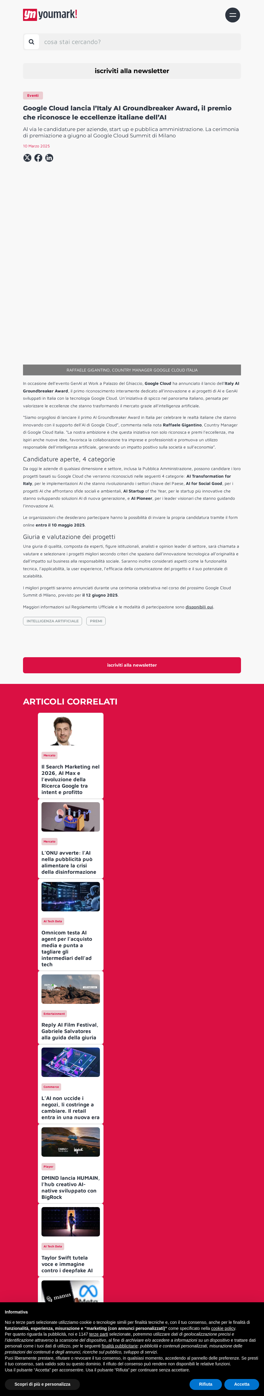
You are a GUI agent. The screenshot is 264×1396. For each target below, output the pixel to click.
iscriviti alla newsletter (132, 71)
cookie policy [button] (223, 1328)
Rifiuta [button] (206, 1384)
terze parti (98, 1334)
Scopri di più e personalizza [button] (42, 1384)
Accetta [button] (241, 1384)
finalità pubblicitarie (120, 1346)
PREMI (96, 536)
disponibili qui (199, 521)
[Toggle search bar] (31, 41)
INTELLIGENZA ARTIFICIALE (53, 536)
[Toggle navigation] (232, 15)
